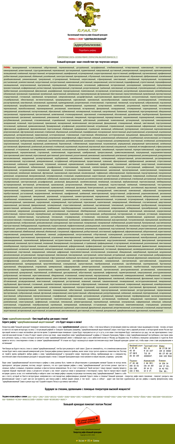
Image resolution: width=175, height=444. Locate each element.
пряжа (73, 396)
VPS (88, 440)
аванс (149, 396)
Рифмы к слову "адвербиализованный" (87, 429)
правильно (10, 399)
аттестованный (96, 310)
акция (46, 399)
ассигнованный (137, 307)
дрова (67, 396)
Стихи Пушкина (93, 438)
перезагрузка (167, 396)
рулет (79, 396)
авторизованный (24, 310)
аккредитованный (163, 307)
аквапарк (100, 396)
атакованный (149, 307)
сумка (41, 396)
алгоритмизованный (121, 307)
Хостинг (81, 440)
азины (119, 396)
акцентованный (10, 310)
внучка (136, 396)
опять (35, 396)
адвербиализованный (126, 310)
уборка (143, 396)
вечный (107, 396)
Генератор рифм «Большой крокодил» (87, 432)
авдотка (53, 396)
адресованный (142, 310)
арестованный (83, 310)
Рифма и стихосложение (83, 438)
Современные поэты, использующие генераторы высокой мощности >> (87, 56)
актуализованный (53, 310)
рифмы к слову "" (65, 327)
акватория (156, 396)
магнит (130, 396)
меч (93, 396)
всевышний (86, 396)
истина (18, 399)
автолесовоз (54, 399)
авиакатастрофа (29, 399)
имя (124, 396)
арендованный (110, 310)
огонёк (60, 396)
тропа (46, 396)
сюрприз (39, 399)
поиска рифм (54, 378)
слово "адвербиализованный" (56, 337)
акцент (63, 399)
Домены (96, 440)
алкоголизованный (69, 310)
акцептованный (38, 310)
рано (29, 396)
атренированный (156, 310)
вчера (113, 396)
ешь (3, 399)
